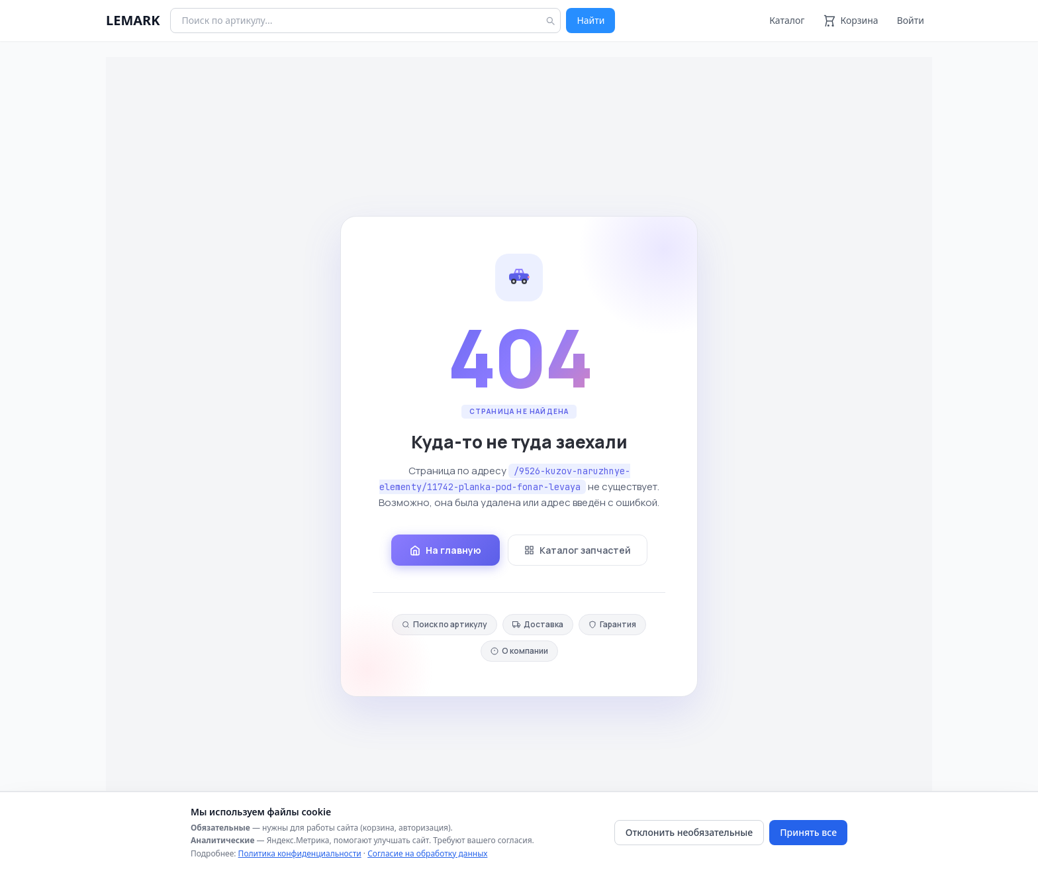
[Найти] (550, 20)
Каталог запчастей (577, 550)
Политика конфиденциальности (299, 853)
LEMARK (133, 20)
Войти (910, 20)
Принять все (808, 832)
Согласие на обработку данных (427, 853)
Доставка (537, 624)
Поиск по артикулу (444, 624)
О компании (519, 650)
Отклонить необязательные (689, 832)
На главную (445, 550)
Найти (590, 20)
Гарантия (612, 624)
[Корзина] (850, 20)
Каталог (786, 20)
